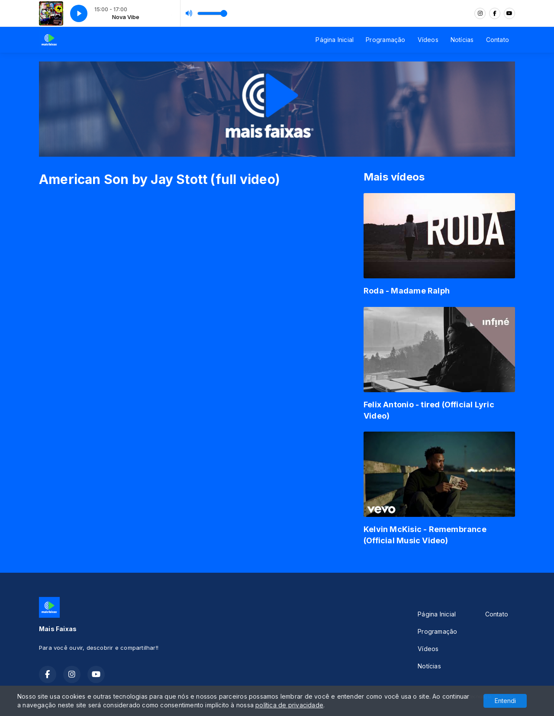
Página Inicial (335, 39)
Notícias (462, 39)
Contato (497, 39)
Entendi (505, 700)
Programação (385, 39)
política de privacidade (289, 705)
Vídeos (428, 39)
